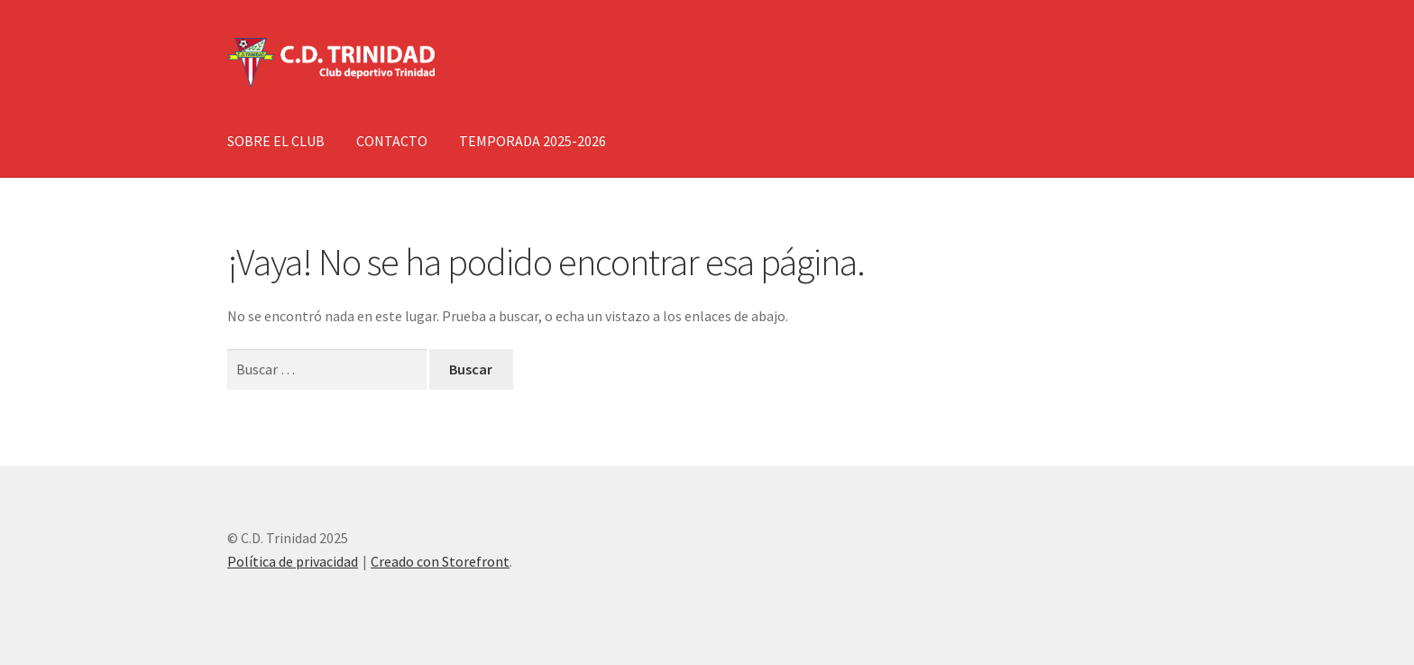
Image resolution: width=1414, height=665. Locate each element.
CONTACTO (391, 141)
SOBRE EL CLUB (276, 141)
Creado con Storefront (440, 561)
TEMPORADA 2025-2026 (532, 141)
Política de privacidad (292, 561)
